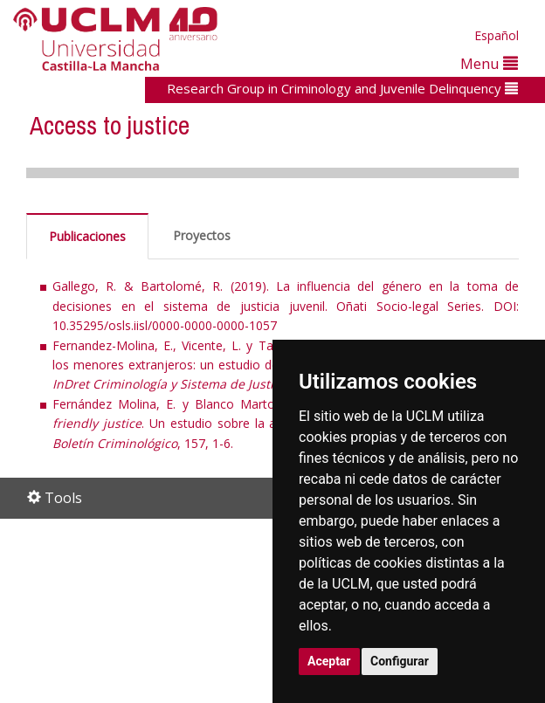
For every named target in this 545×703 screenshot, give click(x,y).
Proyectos (202, 235)
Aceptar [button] (329, 661)
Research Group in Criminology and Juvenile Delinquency (342, 88)
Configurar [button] (399, 661)
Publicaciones (87, 236)
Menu (489, 63)
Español (496, 35)
